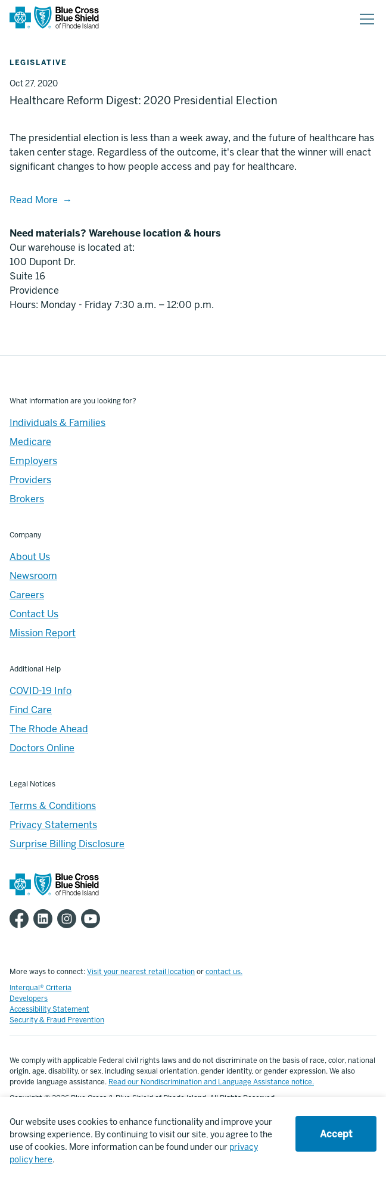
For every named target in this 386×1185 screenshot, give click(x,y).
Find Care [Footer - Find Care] (31, 710)
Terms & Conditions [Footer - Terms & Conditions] (53, 805)
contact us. (224, 972)
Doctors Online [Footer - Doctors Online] (42, 748)
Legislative (38, 62)
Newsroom (33, 575)
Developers (29, 998)
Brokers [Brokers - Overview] (27, 499)
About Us (30, 556)
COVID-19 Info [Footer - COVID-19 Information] (40, 690)
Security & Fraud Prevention (57, 1020)
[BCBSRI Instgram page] (69, 918)
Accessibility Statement (49, 1009)
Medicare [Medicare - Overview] (30, 441)
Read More (34, 200)
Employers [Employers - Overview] (33, 460)
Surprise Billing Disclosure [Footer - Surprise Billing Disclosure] (67, 844)
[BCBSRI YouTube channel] (93, 918)
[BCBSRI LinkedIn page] (45, 918)
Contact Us (34, 614)
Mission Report (43, 633)
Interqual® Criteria (40, 988)
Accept (336, 1134)
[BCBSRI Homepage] (54, 19)
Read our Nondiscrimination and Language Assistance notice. (211, 1082)
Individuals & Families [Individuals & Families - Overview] (57, 422)
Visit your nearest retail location (141, 972)
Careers (27, 595)
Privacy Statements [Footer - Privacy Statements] (53, 825)
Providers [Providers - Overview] (30, 480)
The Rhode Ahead (49, 729)
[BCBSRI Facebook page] (21, 918)
